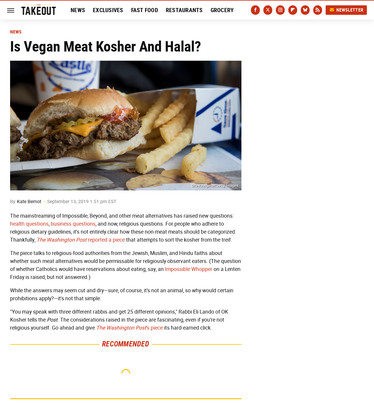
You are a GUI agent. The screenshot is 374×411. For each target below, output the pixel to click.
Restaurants (184, 10)
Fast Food (144, 10)
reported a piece (80, 240)
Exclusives (108, 10)
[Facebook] (255, 10)
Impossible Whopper (188, 269)
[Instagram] (280, 10)
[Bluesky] (305, 10)
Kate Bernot (29, 201)
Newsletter (346, 10)
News (78, 10)
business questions (73, 224)
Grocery (222, 10)
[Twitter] (267, 10)
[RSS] (317, 10)
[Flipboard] (292, 10)
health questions (29, 224)
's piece (129, 328)
